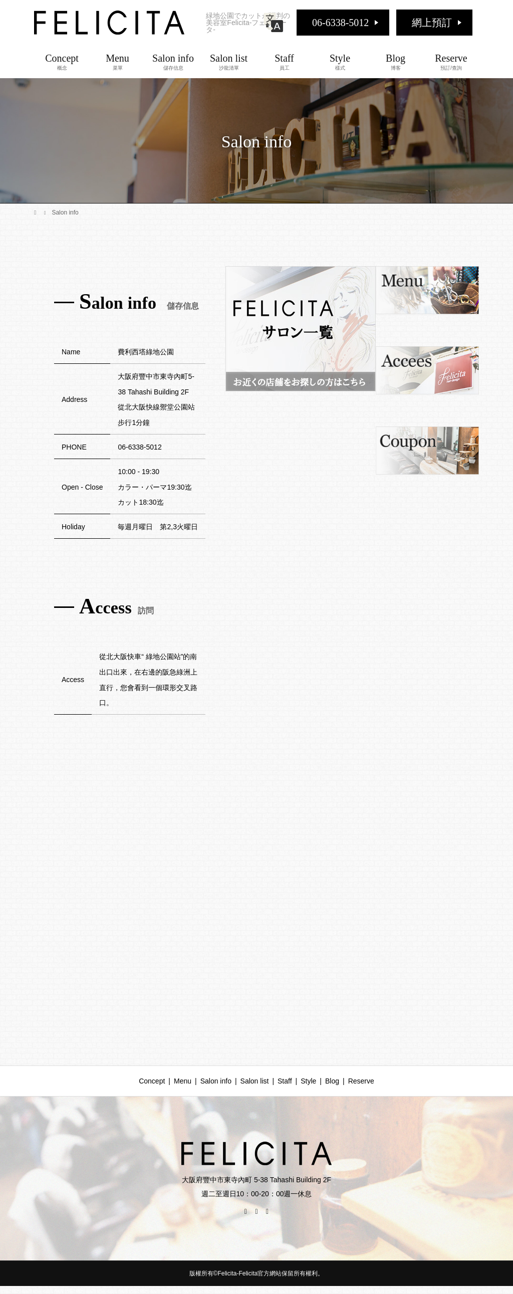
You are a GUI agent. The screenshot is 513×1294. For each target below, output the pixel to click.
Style (340, 62)
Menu (117, 62)
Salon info (173, 62)
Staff (284, 62)
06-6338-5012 (340, 22)
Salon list (228, 62)
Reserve (451, 62)
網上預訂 (432, 22)
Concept (62, 62)
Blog (395, 62)
